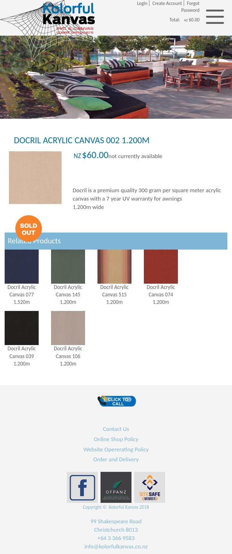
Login (142, 3)
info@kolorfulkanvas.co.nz (116, 546)
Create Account (167, 3)
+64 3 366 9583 (116, 538)
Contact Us (116, 428)
